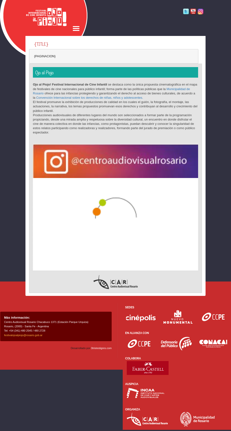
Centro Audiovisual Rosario (115, 282)
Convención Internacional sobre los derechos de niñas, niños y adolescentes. (89, 97)
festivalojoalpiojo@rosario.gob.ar (23, 335)
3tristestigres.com (101, 348)
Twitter (186, 12)
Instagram (200, 12)
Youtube (193, 12)
